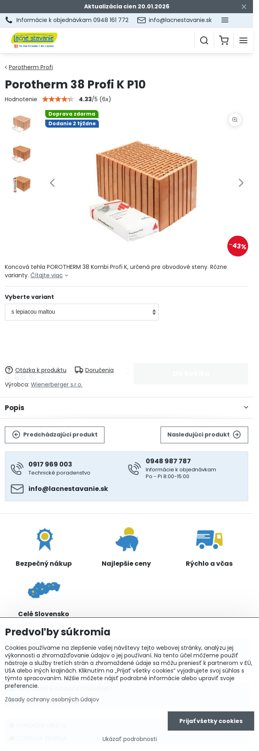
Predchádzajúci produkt (55, 435)
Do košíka (191, 343)
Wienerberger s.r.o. (56, 385)
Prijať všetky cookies (211, 722)
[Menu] (243, 40)
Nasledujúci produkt (204, 435)
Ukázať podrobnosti (129, 740)
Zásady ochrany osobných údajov (52, 701)
